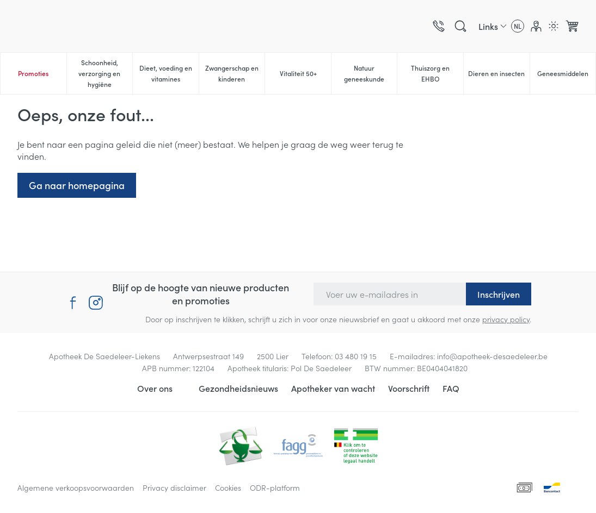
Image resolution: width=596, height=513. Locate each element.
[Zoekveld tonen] (460, 26)
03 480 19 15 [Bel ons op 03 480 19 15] (356, 356)
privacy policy (506, 319)
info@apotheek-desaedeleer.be (492, 356)
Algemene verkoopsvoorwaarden (75, 487)
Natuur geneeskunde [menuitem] (370, 73)
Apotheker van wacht (333, 388)
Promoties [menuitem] (33, 73)
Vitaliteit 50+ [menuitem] (305, 75)
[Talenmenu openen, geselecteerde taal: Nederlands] (517, 26)
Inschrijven (498, 294)
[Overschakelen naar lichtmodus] (553, 26)
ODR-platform (275, 487)
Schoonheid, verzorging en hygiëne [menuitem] (105, 73)
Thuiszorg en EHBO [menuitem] (437, 73)
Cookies (228, 487)
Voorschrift (408, 388)
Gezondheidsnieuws (238, 388)
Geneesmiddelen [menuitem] (566, 75)
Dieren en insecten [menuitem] (498, 75)
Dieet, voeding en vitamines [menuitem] (169, 73)
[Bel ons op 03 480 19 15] (439, 26)
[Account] (536, 26)
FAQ (451, 388)
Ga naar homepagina (77, 185)
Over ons (155, 388)
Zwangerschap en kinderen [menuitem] (235, 73)
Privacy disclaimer (174, 487)
